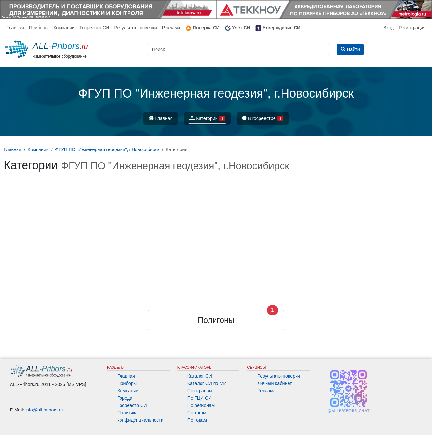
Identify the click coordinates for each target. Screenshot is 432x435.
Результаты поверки (135, 27)
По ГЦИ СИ (199, 398)
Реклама (171, 27)
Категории (207, 119)
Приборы (38, 27)
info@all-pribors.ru (44, 409)
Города (124, 398)
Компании (64, 27)
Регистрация (412, 27)
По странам (199, 390)
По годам (197, 420)
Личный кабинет (274, 383)
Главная (15, 27)
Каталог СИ (199, 376)
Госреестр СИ (94, 27)
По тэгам (196, 412)
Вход (388, 27)
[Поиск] (238, 49)
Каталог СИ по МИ (207, 383)
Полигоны (216, 319)
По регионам (201, 405)
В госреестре (262, 119)
